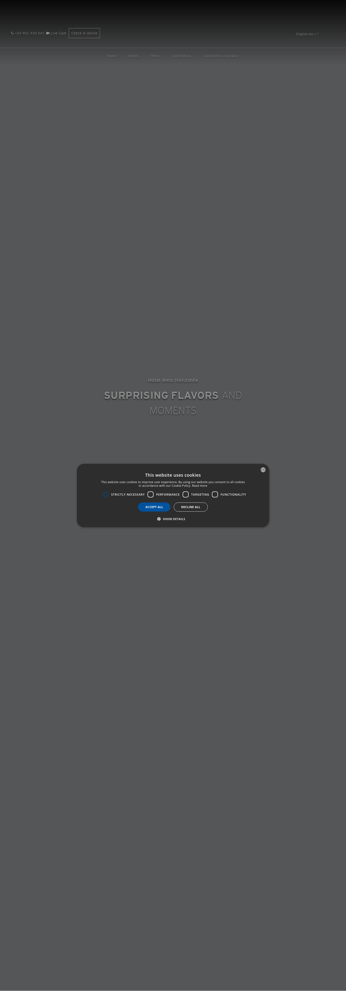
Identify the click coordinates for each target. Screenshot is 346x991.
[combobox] (263, 469)
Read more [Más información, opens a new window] (199, 486)
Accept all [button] (154, 507)
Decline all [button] (190, 507)
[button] (173, 519)
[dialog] (173, 495)
